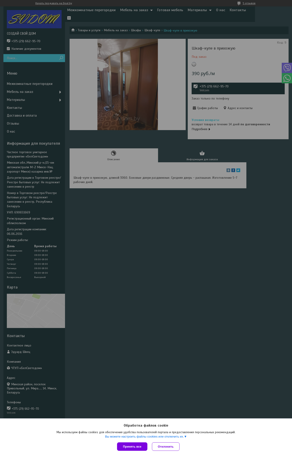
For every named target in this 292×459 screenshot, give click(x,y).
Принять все (132, 446)
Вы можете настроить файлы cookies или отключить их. (144, 436)
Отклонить (166, 446)
